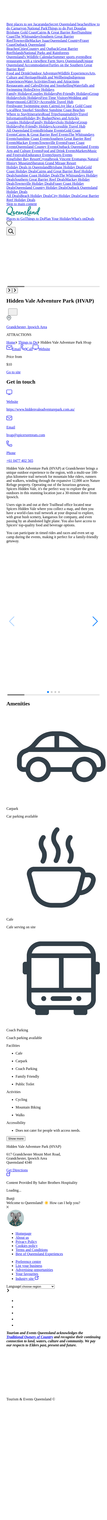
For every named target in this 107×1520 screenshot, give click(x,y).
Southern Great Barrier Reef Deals (40, 179)
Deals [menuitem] (90, 219)
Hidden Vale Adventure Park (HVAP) (50, 301)
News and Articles (65, 118)
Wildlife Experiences (73, 73)
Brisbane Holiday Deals (66, 167)
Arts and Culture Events (24, 151)
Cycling (21, 1099)
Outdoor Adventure (43, 73)
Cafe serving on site (21, 927)
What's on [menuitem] (78, 219)
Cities (23, 49)
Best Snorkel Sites (28, 110)
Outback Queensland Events (78, 147)
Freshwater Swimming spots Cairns (32, 106)
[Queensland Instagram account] (18, 1301)
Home (10, 342)
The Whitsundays (27, 36)
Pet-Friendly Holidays (73, 94)
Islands (18, 53)
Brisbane (13, 32)
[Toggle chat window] (15, 1226)
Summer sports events (69, 57)
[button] (9, 290)
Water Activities (36, 81)
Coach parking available (24, 1038)
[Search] (11, 231)
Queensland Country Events (37, 147)
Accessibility (16, 1123)
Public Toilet (25, 1084)
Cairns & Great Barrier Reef (57, 32)
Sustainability (68, 114)
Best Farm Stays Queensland (61, 61)
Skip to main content (21, 204)
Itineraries (34, 114)
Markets (82, 151)
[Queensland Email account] (18, 1325)
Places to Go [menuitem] (15, 219)
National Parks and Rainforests (46, 53)
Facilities (13, 1045)
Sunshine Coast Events (33, 138)
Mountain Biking (28, 1107)
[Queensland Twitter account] (18, 1313)
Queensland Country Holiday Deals (41, 188)
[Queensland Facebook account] (18, 1307)
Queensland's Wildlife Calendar (29, 57)
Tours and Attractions (63, 81)
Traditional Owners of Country (29, 1337)
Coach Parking (17, 1030)
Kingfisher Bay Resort (22, 159)
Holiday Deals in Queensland (27, 167)
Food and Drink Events (59, 151)
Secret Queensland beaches (69, 24)
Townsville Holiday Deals (34, 183)
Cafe (9, 919)
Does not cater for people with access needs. (48, 1130)
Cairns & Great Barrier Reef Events (42, 134)
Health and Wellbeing (53, 77)
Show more (16, 1138)
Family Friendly (27, 1076)
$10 (9, 364)
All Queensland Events (23, 130)
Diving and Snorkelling (56, 85)
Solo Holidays (30, 98)
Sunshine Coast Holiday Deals (37, 175)
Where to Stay (16, 114)
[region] (53, 504)
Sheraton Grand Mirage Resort (53, 163)
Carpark (12, 809)
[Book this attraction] (13, 372)
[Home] (23, 215)
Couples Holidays (44, 94)
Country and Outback (43, 49)
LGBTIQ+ (32, 102)
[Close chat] (7, 1207)
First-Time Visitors (54, 98)
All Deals (13, 196)
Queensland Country (65, 40)
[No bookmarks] (9, 225)
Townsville (21, 40)
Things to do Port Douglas (67, 28)
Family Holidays (18, 94)
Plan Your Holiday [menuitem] (57, 219)
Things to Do (27, 342)
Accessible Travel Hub (56, 102)
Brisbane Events (52, 130)
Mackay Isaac (39, 40)
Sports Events (62, 155)
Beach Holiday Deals (35, 196)
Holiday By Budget (38, 118)
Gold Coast (28, 32)
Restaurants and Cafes (22, 85)
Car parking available (22, 816)
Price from (14, 357)
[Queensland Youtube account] (18, 1319)
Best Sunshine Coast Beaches (63, 110)
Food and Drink (17, 73)
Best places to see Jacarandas (27, 24)
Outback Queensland (30, 45)
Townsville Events (52, 143)
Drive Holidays (43, 89)
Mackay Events (27, 143)
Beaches (12, 49)
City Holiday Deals (65, 196)
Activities (13, 1092)
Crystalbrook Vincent (55, 159)
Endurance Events (39, 155)
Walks (20, 1115)
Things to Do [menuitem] (34, 219)
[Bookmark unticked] (12, 311)
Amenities (18, 704)
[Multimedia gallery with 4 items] (53, 264)
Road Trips (50, 114)
